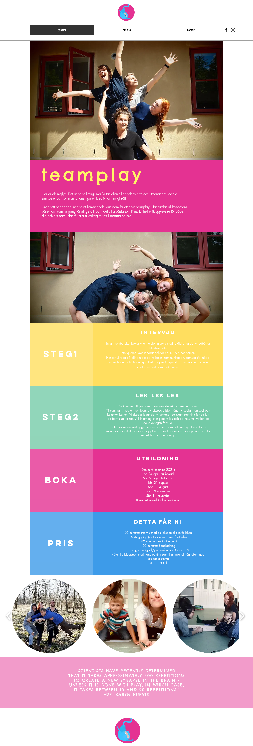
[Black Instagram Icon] (233, 30)
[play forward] (242, 616)
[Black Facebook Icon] (226, 30)
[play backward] (8, 616)
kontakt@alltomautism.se (164, 500)
